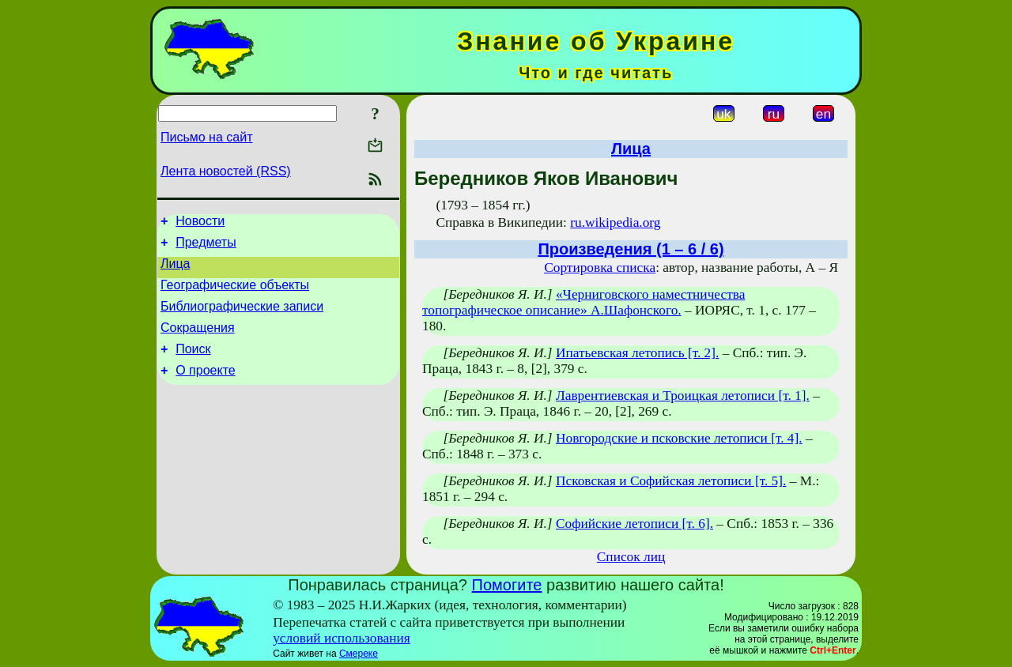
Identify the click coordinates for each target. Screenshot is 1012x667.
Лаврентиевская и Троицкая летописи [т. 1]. (683, 395)
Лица (175, 270)
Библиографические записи (241, 318)
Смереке (358, 653)
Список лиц (631, 556)
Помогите (507, 585)
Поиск (193, 365)
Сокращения (197, 342)
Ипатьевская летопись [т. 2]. (637, 352)
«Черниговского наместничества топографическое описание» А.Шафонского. (583, 302)
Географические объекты (234, 294)
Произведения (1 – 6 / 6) (630, 249)
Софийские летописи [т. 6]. (634, 523)
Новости (200, 223)
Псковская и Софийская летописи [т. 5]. (671, 480)
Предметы (206, 247)
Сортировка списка (599, 267)
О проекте (205, 389)
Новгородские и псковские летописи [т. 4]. (679, 438)
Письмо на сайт (206, 137)
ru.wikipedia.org (615, 222)
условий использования (341, 638)
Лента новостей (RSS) (225, 171)
